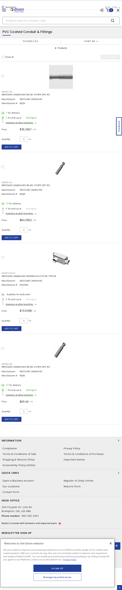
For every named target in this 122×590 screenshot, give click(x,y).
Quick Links (61, 473)
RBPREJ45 (7, 364)
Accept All (57, 568)
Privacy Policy (72, 448)
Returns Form (72, 486)
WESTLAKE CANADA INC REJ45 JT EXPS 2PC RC (26, 366)
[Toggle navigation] (4, 10)
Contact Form (10, 492)
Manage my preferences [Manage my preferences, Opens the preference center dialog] (57, 577)
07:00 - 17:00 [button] (111, 7)
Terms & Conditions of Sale (19, 454)
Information (61, 440)
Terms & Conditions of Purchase (84, 454)
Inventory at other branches (20, 122)
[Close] (110, 543)
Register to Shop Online (79, 480)
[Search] (61, 20)
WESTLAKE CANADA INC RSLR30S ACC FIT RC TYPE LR (29, 276)
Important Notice (74, 459)
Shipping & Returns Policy (18, 459)
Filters (30, 41)
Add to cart (12, 147)
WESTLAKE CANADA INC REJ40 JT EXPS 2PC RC (26, 185)
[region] (57, 562)
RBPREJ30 (7, 91)
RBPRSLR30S (8, 273)
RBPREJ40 (7, 182)
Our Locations (11, 486)
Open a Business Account (18, 480)
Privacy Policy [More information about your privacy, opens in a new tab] (70, 559)
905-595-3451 (30, 515)
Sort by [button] (89, 41)
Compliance (9, 448)
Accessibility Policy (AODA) (18, 465)
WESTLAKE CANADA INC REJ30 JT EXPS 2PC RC (26, 94)
